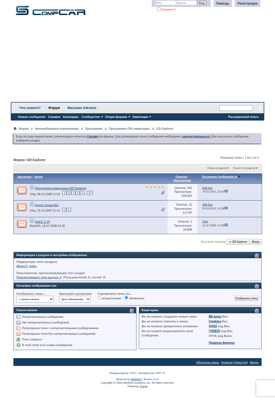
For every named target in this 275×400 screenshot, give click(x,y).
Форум (54, 108)
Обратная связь (207, 362)
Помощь (222, 3)
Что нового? (30, 108)
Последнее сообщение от (221, 177)
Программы (94, 128)
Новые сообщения (31, 116)
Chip (33, 194)
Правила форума (221, 343)
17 (89, 193)
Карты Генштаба (47, 205)
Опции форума (116, 116)
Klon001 (35, 226)
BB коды (215, 316)
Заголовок (24, 177)
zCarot (144, 386)
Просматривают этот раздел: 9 (38, 277)
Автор (38, 177)
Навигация (140, 116)
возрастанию (109, 298)
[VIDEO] (214, 331)
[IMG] (213, 326)
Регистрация (247, 3)
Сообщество (91, 116)
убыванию (134, 298)
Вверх (255, 241)
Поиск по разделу (244, 168)
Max (32, 210)
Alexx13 (21, 266)
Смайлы (215, 321)
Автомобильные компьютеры (57, 128)
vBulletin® (137, 379)
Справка (54, 116)
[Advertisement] (137, 60)
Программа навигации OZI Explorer (60, 188)
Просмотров (182, 180)
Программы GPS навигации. (129, 128)
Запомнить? (166, 9)
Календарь (71, 116)
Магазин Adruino (82, 108)
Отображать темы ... (31, 294)
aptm (33, 266)
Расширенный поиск (243, 116)
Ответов (181, 177)
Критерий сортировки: (75, 294)
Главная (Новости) (234, 362)
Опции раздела (216, 168)
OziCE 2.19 (42, 222)
